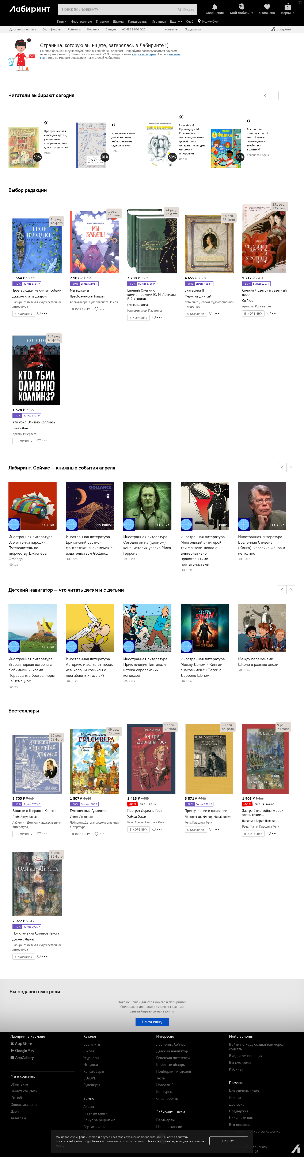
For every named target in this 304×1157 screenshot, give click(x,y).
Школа (118, 21)
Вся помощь (239, 1124)
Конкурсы (164, 1091)
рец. (56, 219)
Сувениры (91, 1084)
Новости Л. (165, 1084)
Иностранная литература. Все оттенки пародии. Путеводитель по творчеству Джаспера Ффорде (31, 548)
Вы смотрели (240, 1062)
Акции (88, 1106)
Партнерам (165, 1119)
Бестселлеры (23, 710)
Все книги (91, 1044)
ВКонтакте (19, 1084)
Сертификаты (51, 29)
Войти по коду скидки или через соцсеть (256, 1046)
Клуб (189, 21)
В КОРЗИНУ (24, 314)
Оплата (235, 1097)
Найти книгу (152, 1021)
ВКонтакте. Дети (24, 1091)
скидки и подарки (144, 54)
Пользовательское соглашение (254, 1131)
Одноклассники (24, 1104)
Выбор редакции (27, 190)
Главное (102, 21)
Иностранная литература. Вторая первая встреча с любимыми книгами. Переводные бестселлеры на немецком (31, 670)
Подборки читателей (173, 1071)
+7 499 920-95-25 (133, 29)
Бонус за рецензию (99, 1119)
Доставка (236, 1104)
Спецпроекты (167, 1098)
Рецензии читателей (173, 1057)
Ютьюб (16, 1097)
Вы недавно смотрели (35, 991)
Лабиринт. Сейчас (170, 1044)
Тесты (161, 1078)
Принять (228, 1141)
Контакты (171, 29)
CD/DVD (89, 1078)
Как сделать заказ (244, 1090)
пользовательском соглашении (123, 1141)
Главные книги (95, 1113)
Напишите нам (241, 1117)
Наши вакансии (169, 1126)
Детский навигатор (172, 1051)
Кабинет (236, 1069)
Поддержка (193, 29)
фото (57, 223)
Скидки (111, 29)
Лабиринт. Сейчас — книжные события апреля (61, 467)
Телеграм (18, 1118)
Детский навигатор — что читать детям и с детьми (66, 589)
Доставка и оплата (23, 29)
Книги (61, 21)
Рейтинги (74, 29)
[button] (265, 95)
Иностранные (81, 21)
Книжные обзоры (171, 1064)
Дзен (15, 1111)
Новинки (93, 29)
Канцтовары (138, 21)
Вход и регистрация (246, 1055)
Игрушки (159, 21)
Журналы (91, 1057)
